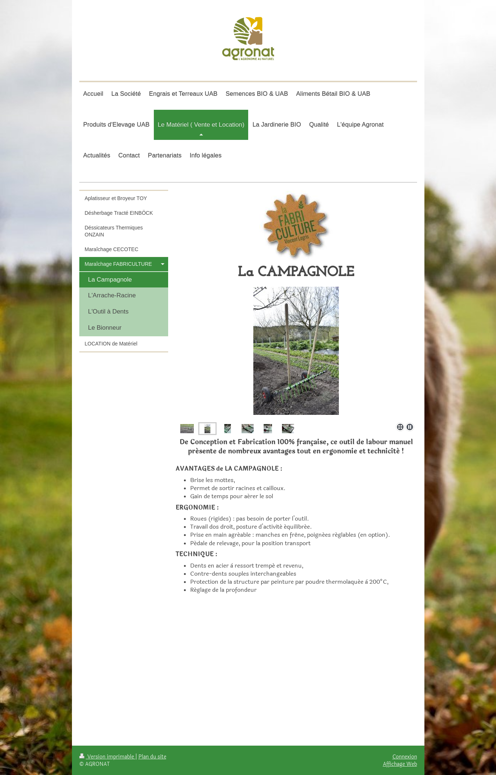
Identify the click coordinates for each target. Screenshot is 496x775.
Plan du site (152, 757)
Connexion (404, 757)
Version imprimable (107, 757)
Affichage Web (400, 764)
